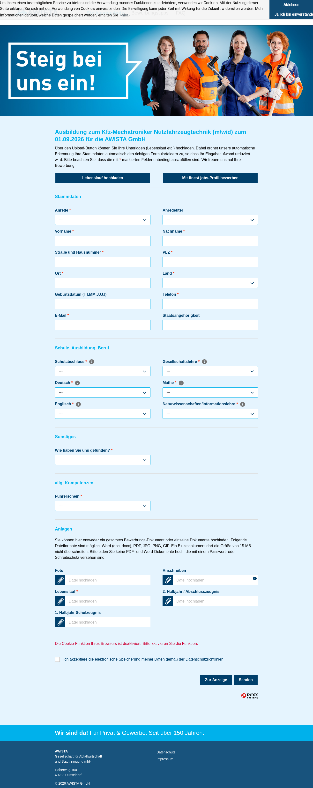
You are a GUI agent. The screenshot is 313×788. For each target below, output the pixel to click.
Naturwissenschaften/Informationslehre (204, 404)
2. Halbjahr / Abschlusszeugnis (191, 591)
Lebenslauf (66, 591)
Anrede (63, 210)
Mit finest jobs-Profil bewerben (210, 178)
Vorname (64, 231)
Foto (59, 570)
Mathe (173, 383)
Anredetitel (173, 210)
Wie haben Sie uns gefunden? (83, 450)
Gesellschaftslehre (185, 362)
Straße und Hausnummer (79, 252)
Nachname (174, 231)
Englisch (68, 404)
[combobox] (102, 220)
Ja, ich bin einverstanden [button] (293, 14)
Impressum (164, 759)
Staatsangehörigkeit (181, 315)
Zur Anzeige (216, 680)
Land (168, 273)
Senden (246, 680)
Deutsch (67, 383)
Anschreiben (174, 570)
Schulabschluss (75, 362)
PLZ (167, 252)
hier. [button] (125, 15)
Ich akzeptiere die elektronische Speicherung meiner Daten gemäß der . (143, 659)
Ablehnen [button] (291, 4)
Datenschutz (165, 752)
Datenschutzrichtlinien (205, 659)
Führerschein (68, 496)
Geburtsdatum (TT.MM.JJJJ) (80, 294)
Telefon (171, 294)
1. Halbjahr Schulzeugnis (78, 613)
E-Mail (62, 315)
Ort (59, 273)
